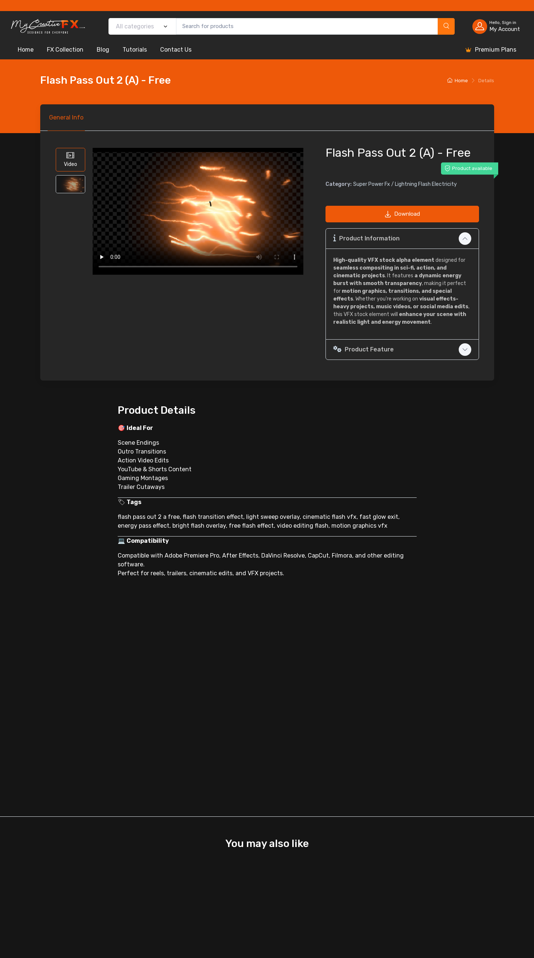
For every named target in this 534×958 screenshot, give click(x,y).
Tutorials (135, 49)
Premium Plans (490, 49)
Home (26, 49)
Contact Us (176, 49)
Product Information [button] (366, 238)
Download (402, 214)
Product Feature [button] (363, 349)
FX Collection (65, 49)
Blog (103, 49)
